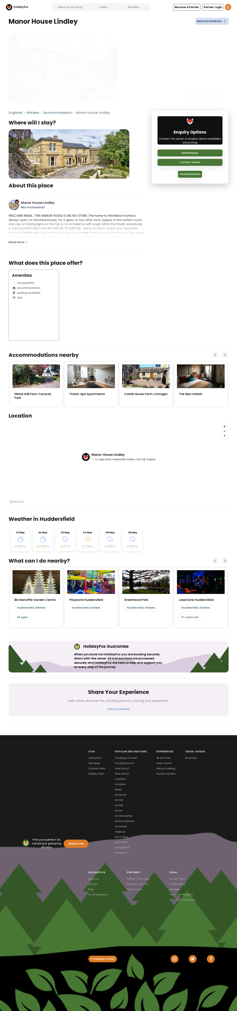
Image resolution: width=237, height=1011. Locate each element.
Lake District (122, 768)
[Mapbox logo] (17, 502)
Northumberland (124, 821)
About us (93, 878)
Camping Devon (124, 763)
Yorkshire (120, 779)
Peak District (122, 773)
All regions (121, 852)
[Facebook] (211, 959)
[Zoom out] (224, 431)
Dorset (119, 810)
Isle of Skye (121, 837)
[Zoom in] (224, 426)
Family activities (166, 773)
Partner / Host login (138, 878)
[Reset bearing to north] (224, 436)
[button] (187, 7)
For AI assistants (97, 894)
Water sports (164, 763)
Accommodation (57, 112)
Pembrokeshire (123, 816)
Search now (76, 843)
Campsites (94, 758)
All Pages (174, 889)
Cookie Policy (177, 884)
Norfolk (119, 800)
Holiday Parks (96, 773)
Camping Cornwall (126, 758)
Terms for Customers (182, 900)
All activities (164, 758)
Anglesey (120, 831)
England (15, 112)
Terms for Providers (181, 894)
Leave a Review (118, 709)
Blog (90, 889)
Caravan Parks (96, 768)
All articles (191, 758)
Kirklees (33, 112)
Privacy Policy (177, 878)
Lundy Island (122, 847)
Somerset (120, 794)
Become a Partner (138, 884)
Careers (93, 884)
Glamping (94, 763)
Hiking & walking (166, 768)
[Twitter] (193, 959)
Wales (118, 789)
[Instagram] (174, 959)
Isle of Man (121, 842)
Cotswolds (121, 826)
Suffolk (119, 805)
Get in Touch (134, 889)
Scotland (120, 784)
